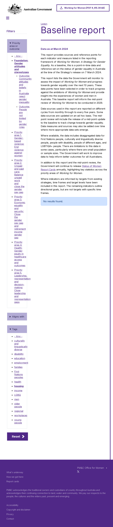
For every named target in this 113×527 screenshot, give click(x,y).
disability (19, 353)
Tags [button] (14, 329)
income (18, 390)
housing (19, 386)
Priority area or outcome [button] (15, 46)
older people (18, 405)
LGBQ (17, 394)
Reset (16, 436)
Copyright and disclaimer (18, 509)
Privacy (10, 514)
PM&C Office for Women (90, 467)
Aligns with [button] (18, 316)
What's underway (14, 472)
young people (18, 421)
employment (21, 362)
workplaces (20, 415)
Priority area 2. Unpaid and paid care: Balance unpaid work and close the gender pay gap (19, 176)
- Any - (18, 56)
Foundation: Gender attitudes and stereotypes (21, 66)
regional (18, 411)
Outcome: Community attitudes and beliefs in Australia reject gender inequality (25, 89)
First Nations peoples (18, 374)
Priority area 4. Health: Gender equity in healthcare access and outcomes (20, 254)
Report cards (12, 481)
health (17, 381)
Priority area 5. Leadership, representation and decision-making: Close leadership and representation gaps (22, 286)
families (18, 367)
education (19, 358)
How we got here (14, 477)
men (16, 399)
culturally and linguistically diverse (21, 345)
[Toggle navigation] (7, 18)
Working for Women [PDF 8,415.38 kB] (84, 8)
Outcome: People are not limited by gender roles (24, 117)
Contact (10, 518)
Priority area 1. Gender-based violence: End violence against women (19, 144)
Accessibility (12, 505)
